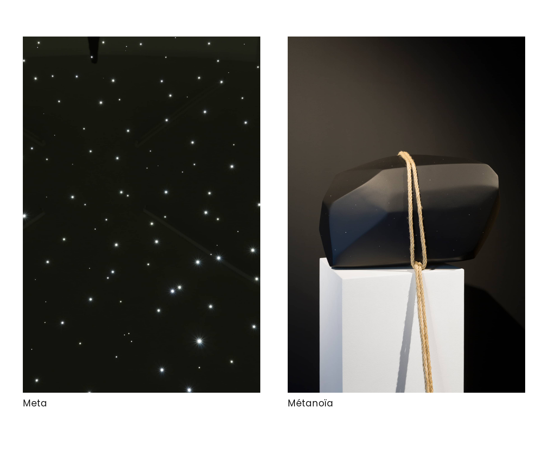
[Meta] (141, 215)
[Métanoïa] (406, 215)
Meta (35, 403)
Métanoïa (310, 403)
